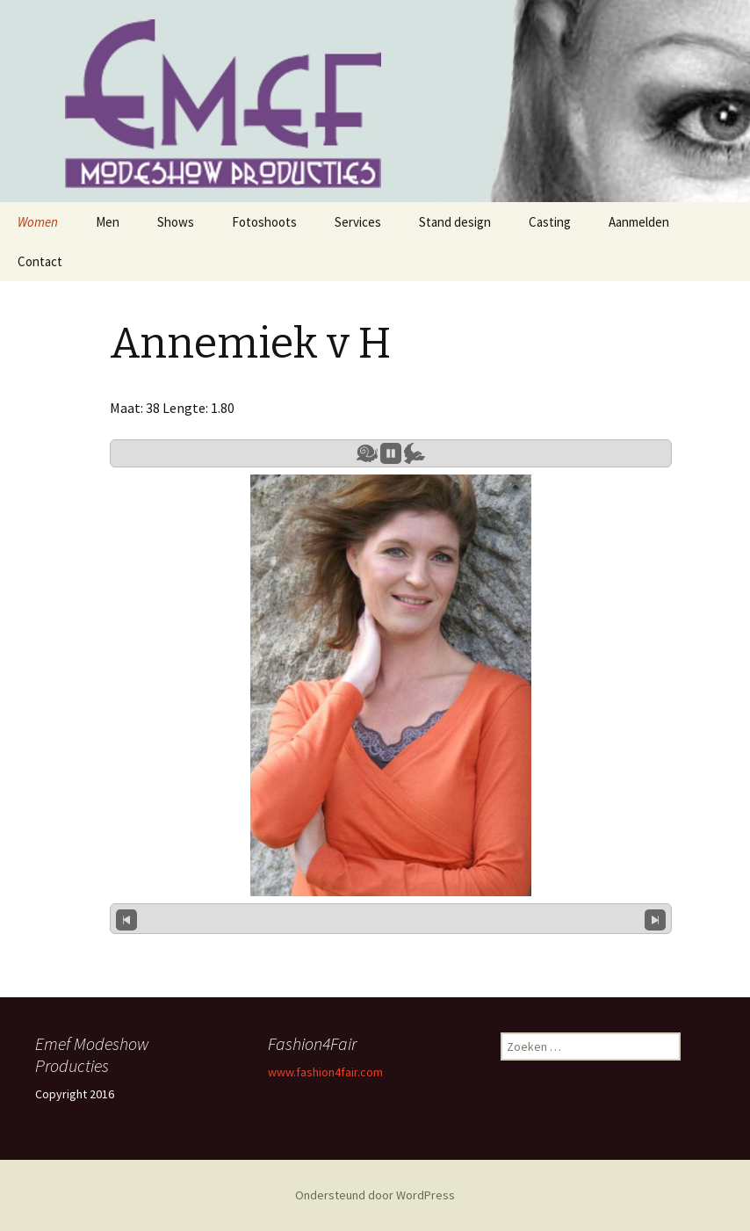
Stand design (455, 222)
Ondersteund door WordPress (375, 1195)
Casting (550, 222)
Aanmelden (639, 222)
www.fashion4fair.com (325, 1072)
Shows (175, 222)
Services (358, 222)
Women (38, 222)
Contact (40, 261)
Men (107, 222)
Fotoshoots (264, 222)
